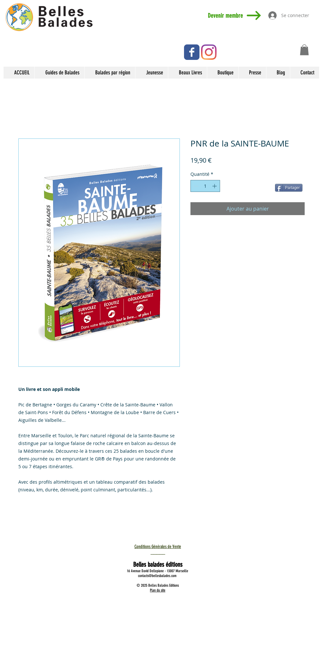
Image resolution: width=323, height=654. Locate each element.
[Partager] (288, 188)
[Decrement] (195, 186)
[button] (304, 49)
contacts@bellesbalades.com (157, 575)
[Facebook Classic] (191, 52)
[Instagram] (209, 52)
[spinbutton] (205, 186)
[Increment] (215, 186)
